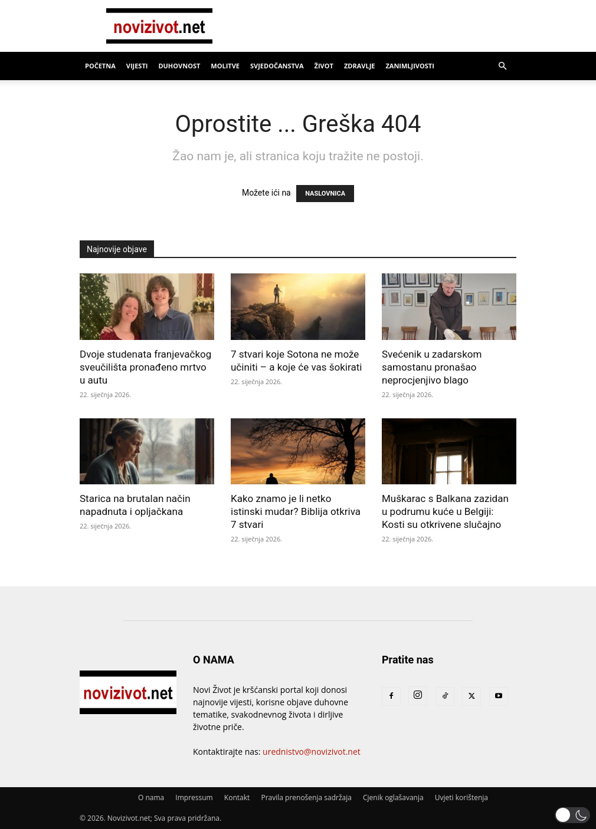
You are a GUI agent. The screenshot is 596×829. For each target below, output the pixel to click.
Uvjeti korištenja (461, 797)
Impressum (193, 797)
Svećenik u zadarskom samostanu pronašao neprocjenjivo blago (432, 367)
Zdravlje (359, 65)
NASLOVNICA (325, 193)
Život (324, 65)
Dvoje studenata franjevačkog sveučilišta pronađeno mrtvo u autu (145, 367)
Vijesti (137, 65)
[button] (502, 66)
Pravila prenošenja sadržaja (306, 797)
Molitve (225, 65)
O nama (151, 797)
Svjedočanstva (277, 65)
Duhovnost (179, 65)
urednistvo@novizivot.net (312, 751)
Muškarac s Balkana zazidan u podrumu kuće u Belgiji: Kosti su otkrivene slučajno (445, 511)
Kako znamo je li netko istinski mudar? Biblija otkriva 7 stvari (296, 511)
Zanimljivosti (409, 65)
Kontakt (237, 797)
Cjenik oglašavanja (393, 797)
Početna (100, 65)
